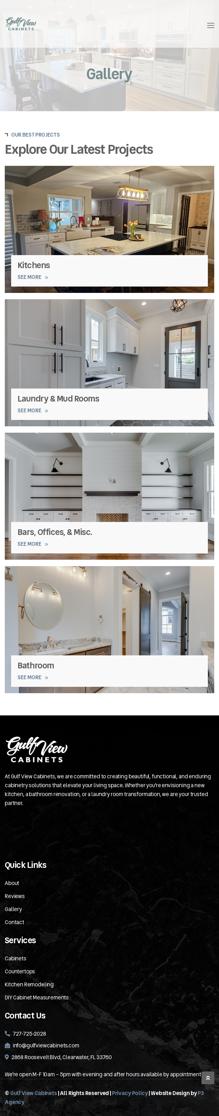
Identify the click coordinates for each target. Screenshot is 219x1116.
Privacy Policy (130, 1093)
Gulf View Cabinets (33, 1093)
